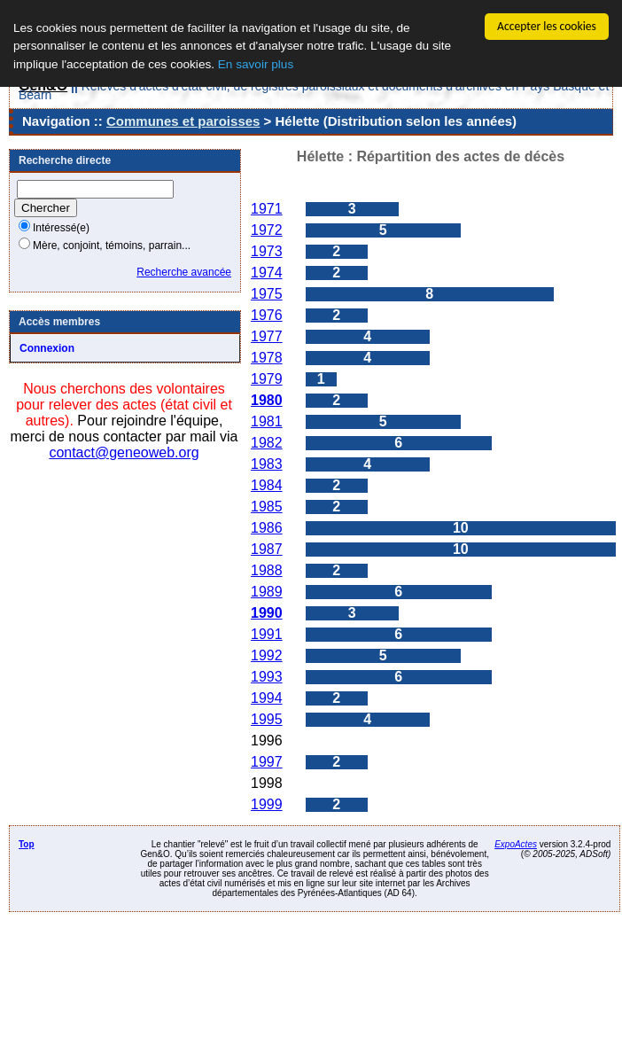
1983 (267, 464)
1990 (267, 612)
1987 (267, 549)
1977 (267, 336)
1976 (267, 315)
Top (27, 844)
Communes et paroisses (183, 121)
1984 (267, 485)
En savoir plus (255, 64)
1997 (267, 761)
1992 (267, 655)
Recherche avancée (183, 272)
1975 (267, 293)
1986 (267, 527)
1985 (267, 506)
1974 (267, 272)
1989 (267, 591)
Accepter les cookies (546, 26)
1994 (267, 698)
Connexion (46, 348)
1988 (267, 570)
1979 (267, 378)
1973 (267, 251)
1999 (267, 804)
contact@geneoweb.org (123, 452)
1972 (267, 230)
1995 (267, 719)
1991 (267, 634)
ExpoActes (515, 844)
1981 (267, 421)
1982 (267, 442)
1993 (267, 676)
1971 (267, 208)
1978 (267, 357)
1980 (267, 400)
